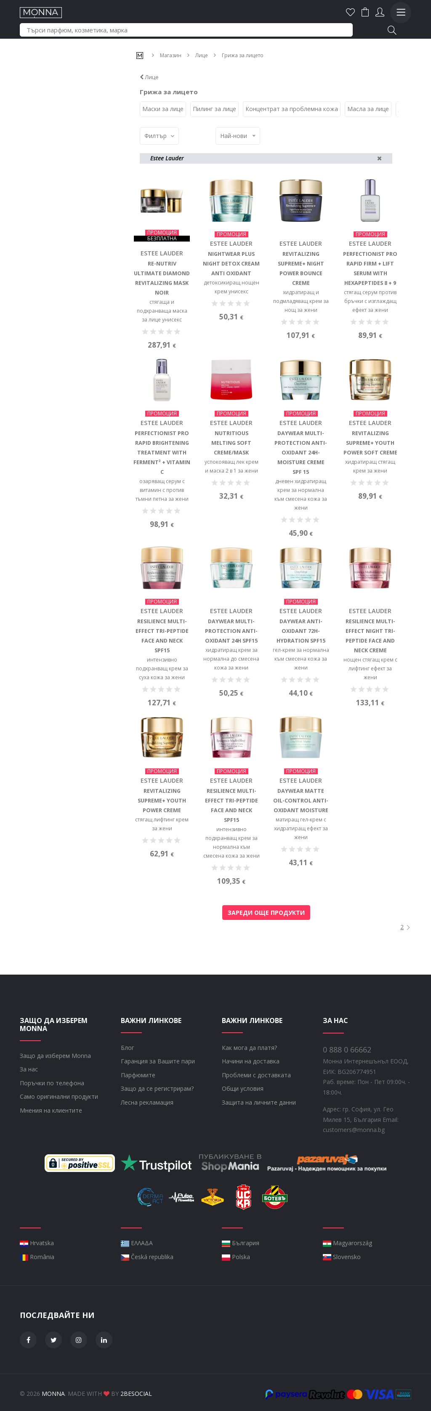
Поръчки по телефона (52, 1121)
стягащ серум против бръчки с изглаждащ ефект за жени (370, 300)
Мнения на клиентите (51, 1149)
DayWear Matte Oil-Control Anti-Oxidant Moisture (301, 839)
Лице (201, 55)
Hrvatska (37, 1281)
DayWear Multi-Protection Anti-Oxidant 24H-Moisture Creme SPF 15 (301, 493)
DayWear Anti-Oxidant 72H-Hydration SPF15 (300, 670)
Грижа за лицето (242, 55)
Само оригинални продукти (59, 1135)
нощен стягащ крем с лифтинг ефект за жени (370, 707)
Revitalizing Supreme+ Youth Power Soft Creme (370, 483)
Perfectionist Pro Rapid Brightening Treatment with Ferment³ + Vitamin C (162, 493)
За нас (29, 1107)
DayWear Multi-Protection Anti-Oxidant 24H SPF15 (231, 670)
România (37, 1295)
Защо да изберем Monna (55, 1094)
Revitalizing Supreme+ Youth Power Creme (162, 839)
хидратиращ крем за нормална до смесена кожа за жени (231, 698)
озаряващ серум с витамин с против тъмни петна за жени (162, 530)
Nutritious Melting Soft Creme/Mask (231, 483)
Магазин (170, 55)
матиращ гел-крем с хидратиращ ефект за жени (301, 867)
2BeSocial (136, 1391)
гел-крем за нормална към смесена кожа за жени (301, 698)
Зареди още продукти (266, 910)
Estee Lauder (162, 253)
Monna (53, 1391)
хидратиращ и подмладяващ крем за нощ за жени (301, 300)
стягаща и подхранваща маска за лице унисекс (162, 310)
